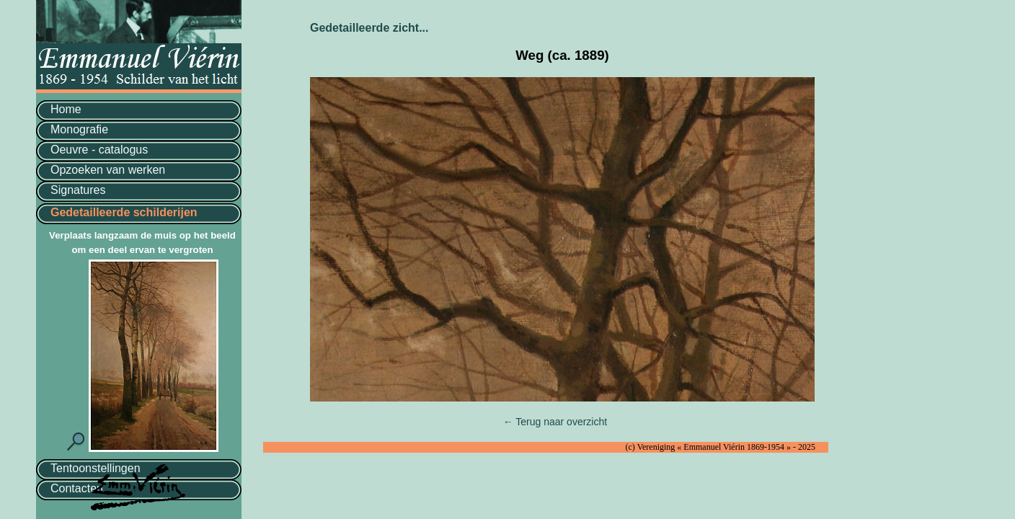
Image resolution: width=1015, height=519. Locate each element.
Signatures (78, 190)
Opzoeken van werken (107, 170)
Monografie (79, 129)
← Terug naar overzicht (555, 421)
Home (65, 109)
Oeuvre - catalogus (99, 149)
